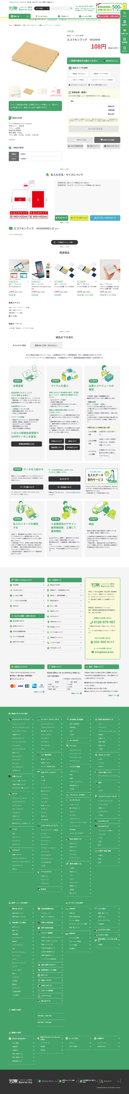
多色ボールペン (46, 763)
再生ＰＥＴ (15, 930)
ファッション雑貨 (74, 938)
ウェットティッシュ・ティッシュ (107, 731)
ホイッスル (73, 854)
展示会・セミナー (16, 909)
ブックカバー (45, 798)
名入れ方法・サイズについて (79, 85)
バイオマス (15, 977)
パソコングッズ (44, 871)
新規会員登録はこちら (26, 444)
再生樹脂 (15, 934)
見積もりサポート (93, 146)
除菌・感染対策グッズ (104, 719)
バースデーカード (46, 787)
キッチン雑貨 (73, 945)
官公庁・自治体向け (17, 1038)
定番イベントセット (47, 944)
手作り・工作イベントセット (49, 941)
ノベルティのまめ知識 (18, 601)
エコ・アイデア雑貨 (75, 941)
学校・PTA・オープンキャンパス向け (48, 1038)
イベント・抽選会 (45, 933)
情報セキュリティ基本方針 (67, 1081)
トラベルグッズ (103, 811)
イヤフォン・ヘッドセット (48, 848)
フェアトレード (45, 913)
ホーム (10, 25)
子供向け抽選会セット (48, 948)
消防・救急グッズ (17, 1054)
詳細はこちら (106, 96)
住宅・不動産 (73, 1046)
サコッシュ (15, 763)
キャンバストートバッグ (19, 731)
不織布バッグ (16, 735)
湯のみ (14, 869)
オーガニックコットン (18, 952)
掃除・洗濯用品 (74, 724)
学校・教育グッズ (17, 1057)
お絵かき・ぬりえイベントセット (51, 937)
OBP (13, 948)
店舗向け (99, 1038)
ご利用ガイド (63, 16)
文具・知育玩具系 (74, 917)
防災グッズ (73, 843)
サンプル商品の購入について (98, 85)
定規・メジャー (45, 805)
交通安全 (15, 1050)
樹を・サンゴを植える (47, 917)
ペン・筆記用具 (44, 755)
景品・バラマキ (44, 980)
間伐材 (14, 984)
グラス (43, 749)
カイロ (100, 838)
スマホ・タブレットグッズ (47, 825)
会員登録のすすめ (58, 590)
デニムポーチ (16, 813)
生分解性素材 (16, 991)
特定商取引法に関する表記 (88, 1081)
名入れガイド (61, 217)
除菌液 (100, 735)
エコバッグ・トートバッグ (19, 719)
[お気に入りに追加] (27, 281)
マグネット (44, 809)
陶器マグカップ (17, 854)
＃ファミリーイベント (76, 19)
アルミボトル (45, 738)
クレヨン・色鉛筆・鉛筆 (48, 766)
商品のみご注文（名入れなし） (46, 345)
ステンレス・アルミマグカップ (21, 862)
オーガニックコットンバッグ (20, 727)
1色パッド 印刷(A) (78, 80)
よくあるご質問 (85, 16)
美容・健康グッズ (73, 863)
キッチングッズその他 (76, 833)
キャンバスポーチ (17, 809)
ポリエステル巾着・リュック (20, 788)
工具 (71, 731)
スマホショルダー (46, 855)
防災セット (73, 851)
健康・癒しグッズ (103, 913)
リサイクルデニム (17, 945)
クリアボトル (45, 742)
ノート (43, 784)
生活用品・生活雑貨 (74, 719)
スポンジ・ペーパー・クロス (78, 822)
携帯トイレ (101, 808)
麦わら (14, 974)
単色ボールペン (46, 759)
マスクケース (74, 882)
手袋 (99, 841)
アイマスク (101, 834)
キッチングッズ (73, 800)
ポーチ (13, 794)
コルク (14, 959)
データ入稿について (79, 217)
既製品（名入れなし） (80, 74)
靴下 (99, 845)
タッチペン (44, 844)
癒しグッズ (73, 893)
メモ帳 (43, 780)
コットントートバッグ (18, 724)
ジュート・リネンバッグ (19, 742)
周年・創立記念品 (45, 928)
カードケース (16, 841)
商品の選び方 (53, 601)
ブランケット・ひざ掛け (75, 795)
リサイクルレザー (17, 938)
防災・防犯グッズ (73, 839)
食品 (99, 859)
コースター (73, 815)
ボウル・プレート (75, 819)
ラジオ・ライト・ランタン (105, 801)
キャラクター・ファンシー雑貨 (78, 924)
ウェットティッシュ (75, 750)
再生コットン (16, 927)
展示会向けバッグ (17, 913)
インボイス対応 (53, 643)
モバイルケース (45, 841)
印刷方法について (54, 622)
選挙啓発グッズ (17, 1061)
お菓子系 (72, 913)
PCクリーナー (45, 880)
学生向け (18, 328)
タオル (100, 759)
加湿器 (72, 889)
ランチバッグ (16, 760)
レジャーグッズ (103, 804)
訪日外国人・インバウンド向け (106, 940)
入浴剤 (72, 868)
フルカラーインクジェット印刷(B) (102, 80)
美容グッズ (73, 872)
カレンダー (44, 802)
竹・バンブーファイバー (19, 963)
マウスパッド (45, 883)
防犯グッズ (73, 847)
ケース (13, 829)
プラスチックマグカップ (19, 858)
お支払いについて (56, 441)
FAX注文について (72, 447)
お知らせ (14, 606)
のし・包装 (52, 606)
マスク (72, 879)
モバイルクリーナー (47, 859)
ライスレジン (16, 988)
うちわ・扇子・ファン (103, 772)
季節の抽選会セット (47, 955)
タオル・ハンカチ (102, 755)
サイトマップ (106, 1081)
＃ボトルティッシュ (93, 19)
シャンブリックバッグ (18, 749)
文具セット (44, 816)
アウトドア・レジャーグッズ (106, 796)
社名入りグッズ (45, 985)
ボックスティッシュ (75, 757)
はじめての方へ (41, 16)
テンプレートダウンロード (105, 217)
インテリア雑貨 (73, 766)
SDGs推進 (15, 1043)
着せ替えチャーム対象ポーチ (21, 823)
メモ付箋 (11, 328)
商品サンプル (53, 611)
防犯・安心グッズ (74, 927)
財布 (13, 834)
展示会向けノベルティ (19, 917)
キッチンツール (74, 804)
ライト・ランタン (75, 858)
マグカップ (14, 850)
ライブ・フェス (44, 995)
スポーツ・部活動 (45, 990)
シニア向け (100, 909)
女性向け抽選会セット (48, 952)
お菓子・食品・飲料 (103, 851)
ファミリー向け (102, 935)
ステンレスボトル (46, 735)
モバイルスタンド (46, 837)
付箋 (40, 25)
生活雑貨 (72, 948)
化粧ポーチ (16, 816)
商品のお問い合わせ (111, 146)
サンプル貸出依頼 (17, 636)
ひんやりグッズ (101, 821)
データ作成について (64, 487)
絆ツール (43, 975)
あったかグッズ (102, 826)
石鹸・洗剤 (101, 742)
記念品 (41, 889)
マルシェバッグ (16, 756)
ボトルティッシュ (75, 761)
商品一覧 (19, 16)
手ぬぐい (101, 766)
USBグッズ (44, 876)
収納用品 (72, 727)
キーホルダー (72, 740)
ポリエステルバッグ (18, 738)
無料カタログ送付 (17, 642)
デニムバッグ (16, 745)
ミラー (72, 875)
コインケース (16, 837)
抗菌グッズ (101, 738)
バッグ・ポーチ (45, 1043)
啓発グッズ (101, 745)
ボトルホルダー (46, 745)
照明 (71, 778)
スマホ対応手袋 (46, 862)
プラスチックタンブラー (48, 727)
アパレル (71, 1043)
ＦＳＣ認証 (15, 995)
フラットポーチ (17, 820)
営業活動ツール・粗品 (16, 313)
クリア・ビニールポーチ (19, 798)
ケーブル (43, 834)
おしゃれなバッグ (17, 767)
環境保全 (15, 1047)
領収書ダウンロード (55, 637)
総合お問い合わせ (17, 621)
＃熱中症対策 (52, 19)
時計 (71, 775)
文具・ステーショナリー (30, 25)
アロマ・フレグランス (76, 782)
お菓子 (100, 855)
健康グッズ (73, 886)
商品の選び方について (112, 60)
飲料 (99, 862)
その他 (43, 866)
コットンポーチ (17, 805)
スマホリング (45, 851)
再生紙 (14, 941)
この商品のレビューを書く (64, 242)
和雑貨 (100, 944)
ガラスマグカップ (17, 865)
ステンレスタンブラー (47, 724)
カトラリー (73, 812)
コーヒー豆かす (17, 970)
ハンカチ (101, 763)
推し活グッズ (44, 1001)
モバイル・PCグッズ (104, 920)
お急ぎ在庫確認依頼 (75, 146)
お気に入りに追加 (107, 140)
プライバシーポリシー (46, 1081)
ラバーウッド (16, 956)
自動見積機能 (57, 595)
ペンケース (44, 794)
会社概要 (14, 585)
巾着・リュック (15, 776)
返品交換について (56, 447)
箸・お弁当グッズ (75, 808)
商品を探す (18, 25)
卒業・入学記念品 (45, 922)
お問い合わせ (76, 492)
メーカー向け (72, 1038)
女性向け (70, 933)
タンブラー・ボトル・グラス (48, 719)
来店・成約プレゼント (16, 310)
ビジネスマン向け (28, 328)
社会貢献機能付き (46, 909)
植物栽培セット (74, 785)
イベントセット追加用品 (48, 959)
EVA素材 (15, 981)
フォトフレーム (74, 771)
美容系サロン (102, 1046)
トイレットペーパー (76, 754)
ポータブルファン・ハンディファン (108, 776)
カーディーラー (102, 1043)
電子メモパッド (45, 791)
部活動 (43, 1046)
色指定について (53, 627)
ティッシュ (71, 745)
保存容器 (72, 830)
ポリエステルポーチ (18, 802)
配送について (72, 441)
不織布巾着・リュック (18, 784)
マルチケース (16, 844)
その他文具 (44, 820)
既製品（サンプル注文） (101, 74)
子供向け (70, 909)
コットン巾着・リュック (19, 781)
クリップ (43, 813)
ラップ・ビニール (75, 826)
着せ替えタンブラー (47, 731)
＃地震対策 (62, 19)
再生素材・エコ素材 (17, 922)
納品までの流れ (53, 585)
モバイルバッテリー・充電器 (49, 830)
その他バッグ (16, 770)
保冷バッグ (15, 753)
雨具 (98, 782)
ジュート (15, 966)
